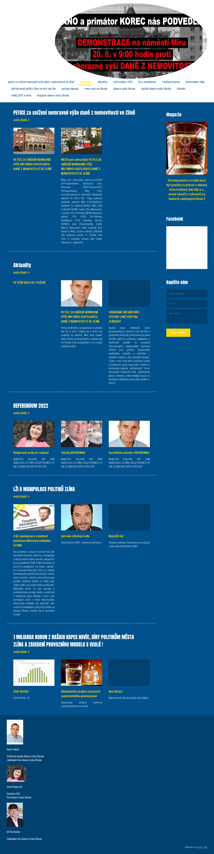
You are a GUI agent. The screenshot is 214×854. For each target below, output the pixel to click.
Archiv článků (20, 119)
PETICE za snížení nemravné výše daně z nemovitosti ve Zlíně (41, 82)
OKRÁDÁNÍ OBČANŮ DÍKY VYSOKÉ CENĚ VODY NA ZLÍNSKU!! (124, 316)
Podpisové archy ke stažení (31, 453)
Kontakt (181, 89)
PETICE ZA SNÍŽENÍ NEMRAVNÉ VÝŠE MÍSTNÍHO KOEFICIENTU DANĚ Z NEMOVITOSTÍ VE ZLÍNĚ (32, 164)
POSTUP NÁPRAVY (70, 89)
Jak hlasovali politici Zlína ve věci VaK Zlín (33, 89)
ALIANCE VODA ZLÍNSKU (124, 89)
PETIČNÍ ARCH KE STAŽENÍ (29, 283)
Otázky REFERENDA (73, 453)
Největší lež (116, 536)
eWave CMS (202, 847)
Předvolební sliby (195, 82)
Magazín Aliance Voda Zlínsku (53, 95)
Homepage (86, 82)
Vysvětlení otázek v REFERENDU (129, 453)
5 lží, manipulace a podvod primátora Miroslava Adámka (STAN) (32, 540)
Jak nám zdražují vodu (75, 536)
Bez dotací (115, 691)
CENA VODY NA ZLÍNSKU (96, 89)
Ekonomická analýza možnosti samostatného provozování (80, 693)
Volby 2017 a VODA (21, 95)
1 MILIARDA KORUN (171, 82)
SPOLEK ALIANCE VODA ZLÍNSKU (156, 89)
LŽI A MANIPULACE (147, 82)
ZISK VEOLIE (20, 691)
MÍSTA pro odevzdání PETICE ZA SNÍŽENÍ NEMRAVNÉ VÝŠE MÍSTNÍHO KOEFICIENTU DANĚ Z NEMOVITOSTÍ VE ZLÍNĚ (81, 166)
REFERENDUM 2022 (123, 82)
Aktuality (102, 82)
